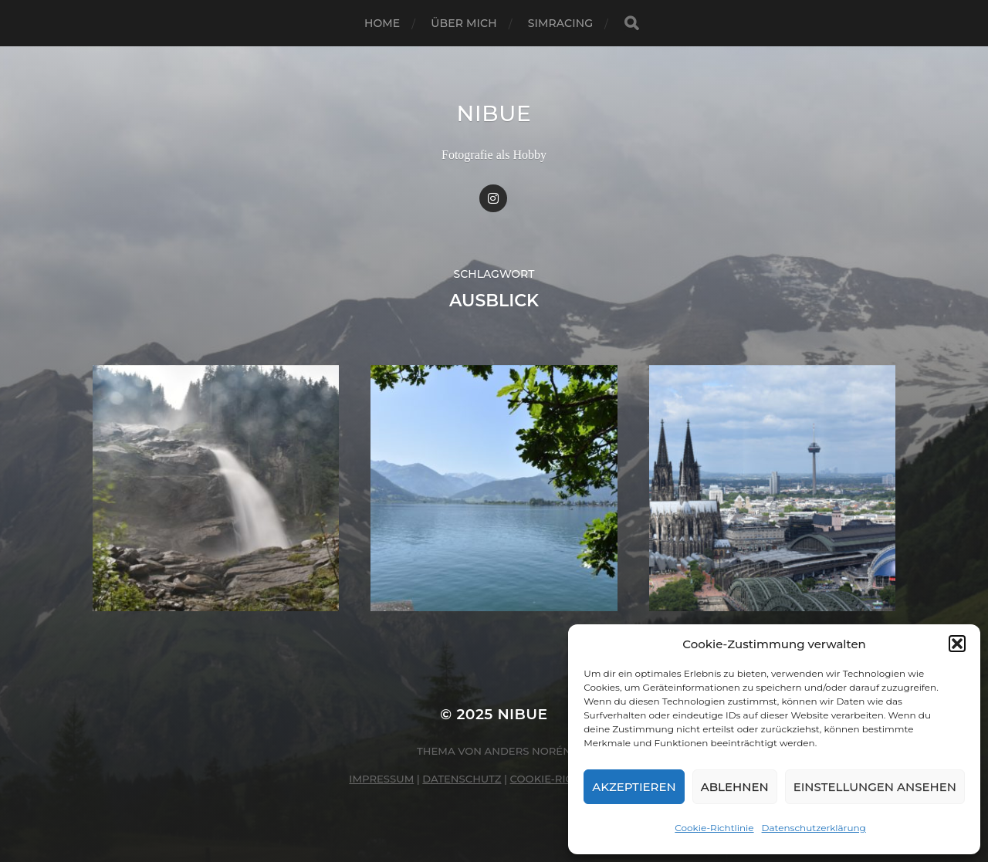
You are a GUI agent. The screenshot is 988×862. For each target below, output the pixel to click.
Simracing (560, 23)
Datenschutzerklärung (814, 827)
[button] (957, 643)
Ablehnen (735, 786)
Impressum (381, 778)
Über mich (463, 23)
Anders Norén (528, 751)
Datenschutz (461, 778)
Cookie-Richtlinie (714, 827)
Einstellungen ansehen (874, 786)
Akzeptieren (634, 786)
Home (382, 23)
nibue (493, 113)
